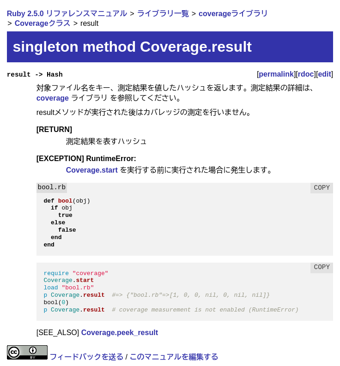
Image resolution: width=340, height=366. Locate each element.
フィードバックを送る (86, 357)
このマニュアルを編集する (174, 357)
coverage (52, 98)
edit (324, 74)
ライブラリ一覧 (163, 14)
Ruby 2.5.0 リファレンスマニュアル (67, 14)
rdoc (306, 74)
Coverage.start (92, 170)
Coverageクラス (43, 23)
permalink (276, 74)
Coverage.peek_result (119, 332)
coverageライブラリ (233, 14)
